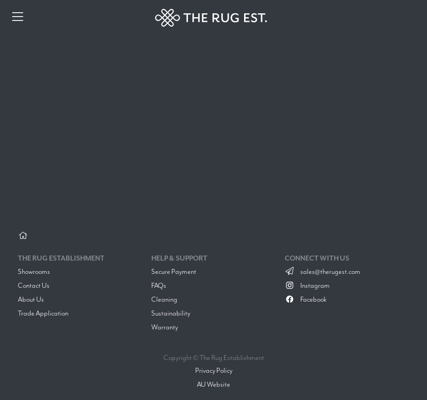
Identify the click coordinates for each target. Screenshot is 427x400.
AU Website (213, 384)
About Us (31, 299)
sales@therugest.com (322, 271)
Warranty (164, 327)
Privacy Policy (213, 370)
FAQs (158, 285)
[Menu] (18, 18)
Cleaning (164, 299)
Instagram (307, 285)
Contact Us (33, 285)
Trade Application (43, 313)
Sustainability (170, 313)
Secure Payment (173, 271)
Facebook (305, 299)
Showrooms (34, 271)
